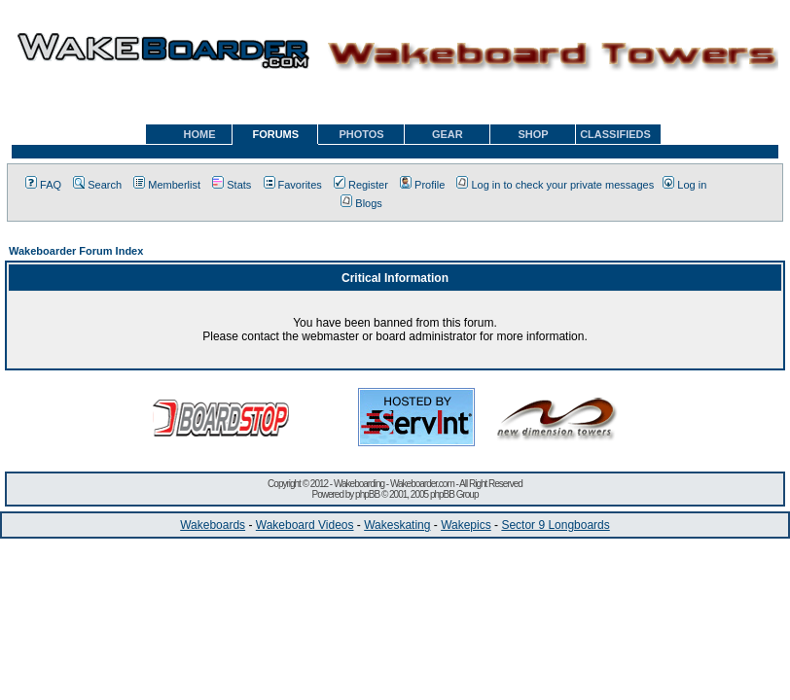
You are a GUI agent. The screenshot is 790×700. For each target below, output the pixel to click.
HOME (200, 134)
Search (97, 185)
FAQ (43, 185)
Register (361, 185)
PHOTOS (361, 134)
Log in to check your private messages (555, 185)
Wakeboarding (359, 483)
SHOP (533, 134)
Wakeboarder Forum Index (76, 251)
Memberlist (166, 185)
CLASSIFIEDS (615, 134)
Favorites (293, 185)
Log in (684, 185)
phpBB (367, 494)
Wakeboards (212, 525)
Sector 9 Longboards (555, 525)
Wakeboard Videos (305, 525)
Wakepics (466, 525)
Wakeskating (397, 525)
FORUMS (275, 134)
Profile (422, 185)
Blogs (361, 203)
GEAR (447, 134)
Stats (231, 185)
